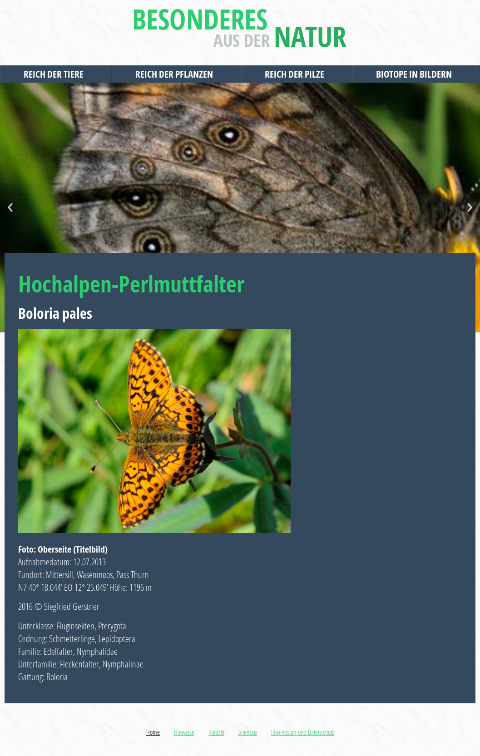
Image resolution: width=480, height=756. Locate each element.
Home (153, 731)
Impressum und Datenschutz (302, 731)
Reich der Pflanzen (176, 74)
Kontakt (216, 731)
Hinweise (184, 731)
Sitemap (247, 731)
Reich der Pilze (297, 74)
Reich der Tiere (56, 74)
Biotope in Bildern (416, 74)
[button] (10, 207)
